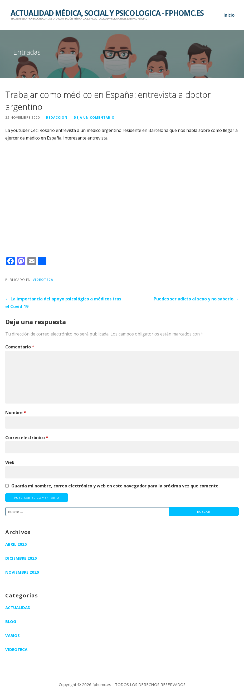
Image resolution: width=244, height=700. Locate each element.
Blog (10, 621)
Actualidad (18, 607)
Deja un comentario (94, 117)
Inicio (229, 15)
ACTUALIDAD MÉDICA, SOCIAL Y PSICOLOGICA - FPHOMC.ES (107, 13)
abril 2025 (16, 544)
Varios (12, 635)
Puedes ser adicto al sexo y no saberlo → (196, 299)
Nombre (15, 412)
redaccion (56, 117)
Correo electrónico (26, 437)
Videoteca (43, 279)
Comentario (19, 347)
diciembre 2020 (21, 558)
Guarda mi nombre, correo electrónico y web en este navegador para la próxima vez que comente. (115, 486)
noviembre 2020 (22, 572)
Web (9, 462)
